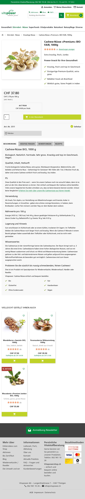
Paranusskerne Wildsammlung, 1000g (42, 341)
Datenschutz (50, 492)
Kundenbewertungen (32, 469)
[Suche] (46, 15)
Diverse (79, 27)
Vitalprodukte (46, 27)
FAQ (51, 12)
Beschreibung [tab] (9, 144)
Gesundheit (6, 27)
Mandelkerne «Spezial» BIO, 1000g (14, 341)
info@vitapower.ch (51, 486)
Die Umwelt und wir (11, 469)
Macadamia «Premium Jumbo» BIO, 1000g (14, 394)
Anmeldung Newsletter (42, 430)
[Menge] (6, 117)
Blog (44, 12)
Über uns (27, 452)
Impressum (38, 492)
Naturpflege (69, 27)
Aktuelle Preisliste (31, 459)
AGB (31, 492)
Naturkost (58, 27)
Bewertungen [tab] (45, 144)
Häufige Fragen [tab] (27, 144)
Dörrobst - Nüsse (20, 27)
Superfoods (34, 27)
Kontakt (78, 7)
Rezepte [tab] (58, 144)
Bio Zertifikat (8, 456)
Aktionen (34, 12)
